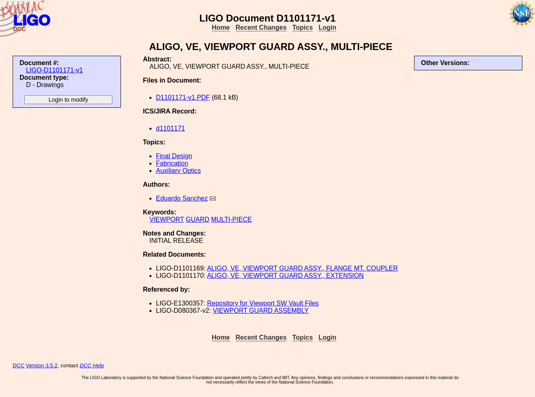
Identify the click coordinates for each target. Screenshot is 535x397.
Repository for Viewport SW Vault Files (262, 303)
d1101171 (170, 128)
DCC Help (92, 365)
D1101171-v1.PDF (183, 97)
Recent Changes (261, 27)
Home (221, 27)
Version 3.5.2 (42, 365)
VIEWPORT (166, 219)
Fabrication (172, 163)
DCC (18, 365)
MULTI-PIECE (231, 219)
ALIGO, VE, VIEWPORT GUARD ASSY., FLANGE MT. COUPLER (302, 268)
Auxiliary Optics (178, 170)
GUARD (197, 219)
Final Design (174, 156)
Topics (302, 27)
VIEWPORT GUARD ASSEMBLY (261, 310)
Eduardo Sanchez (182, 198)
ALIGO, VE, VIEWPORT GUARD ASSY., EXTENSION (285, 275)
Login (327, 27)
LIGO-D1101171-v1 (54, 70)
